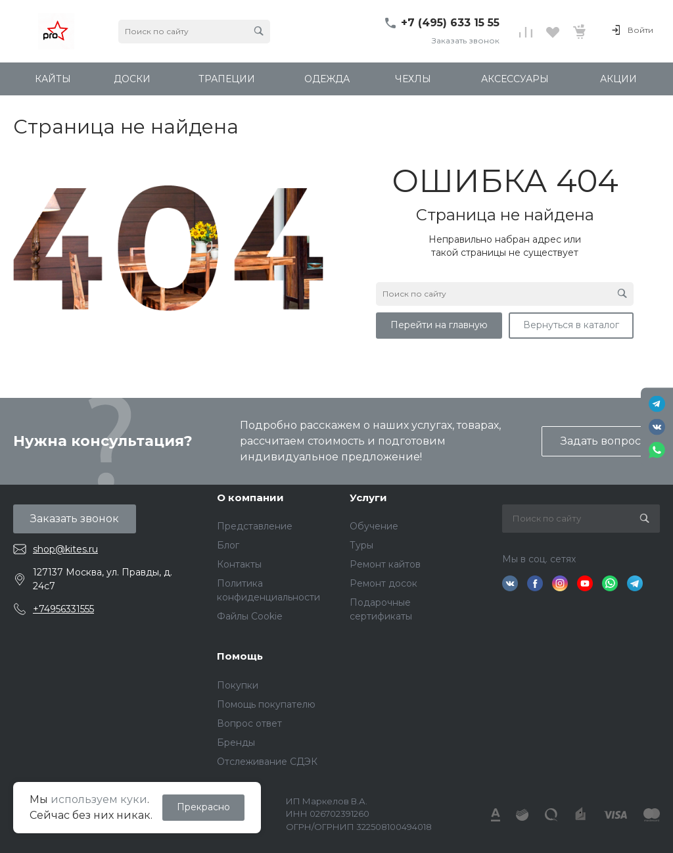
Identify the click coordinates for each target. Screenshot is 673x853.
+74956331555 (63, 609)
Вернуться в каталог (571, 325)
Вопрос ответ (249, 723)
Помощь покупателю (266, 704)
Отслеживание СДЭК (267, 762)
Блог (228, 545)
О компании (250, 497)
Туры (361, 545)
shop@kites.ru (65, 549)
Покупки (237, 685)
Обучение (374, 526)
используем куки (99, 799)
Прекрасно (203, 807)
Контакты (239, 564)
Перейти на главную (439, 325)
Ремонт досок (383, 583)
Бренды (236, 742)
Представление (254, 526)
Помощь (240, 656)
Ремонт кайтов (385, 564)
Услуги (368, 497)
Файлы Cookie (250, 616)
